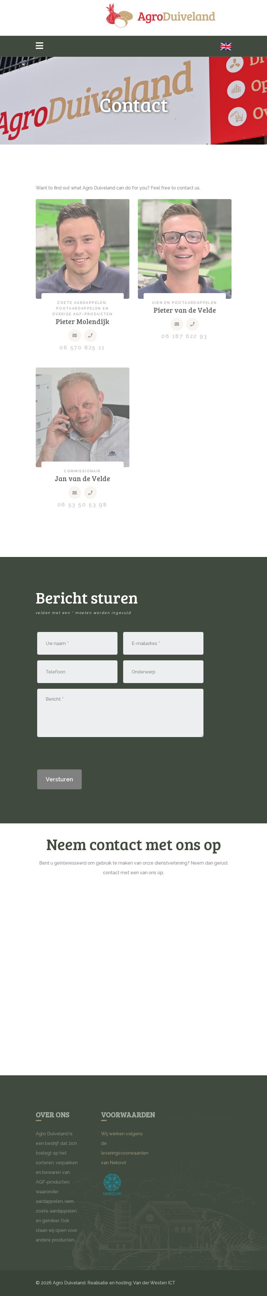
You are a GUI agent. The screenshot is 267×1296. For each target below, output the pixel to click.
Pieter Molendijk (82, 323)
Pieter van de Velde (185, 311)
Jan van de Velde (82, 480)
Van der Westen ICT (154, 1282)
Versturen (59, 779)
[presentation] (80, 754)
